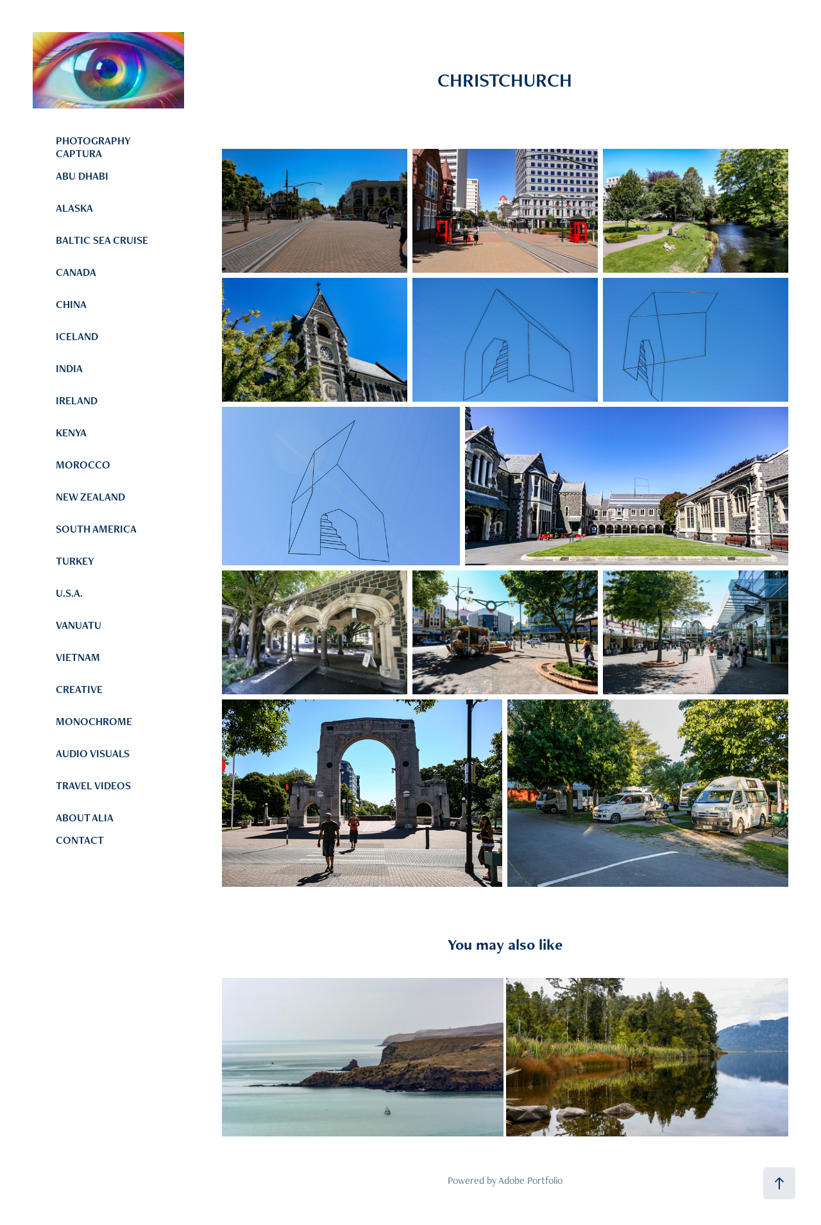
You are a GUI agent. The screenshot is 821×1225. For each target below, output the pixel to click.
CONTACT (80, 840)
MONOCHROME (94, 721)
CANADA (76, 272)
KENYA (71, 432)
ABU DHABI (82, 176)
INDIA (69, 368)
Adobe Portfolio (530, 1180)
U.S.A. (69, 593)
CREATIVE (79, 689)
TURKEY (75, 561)
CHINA (71, 304)
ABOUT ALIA (85, 817)
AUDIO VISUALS (93, 753)
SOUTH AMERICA (96, 529)
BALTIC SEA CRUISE (102, 240)
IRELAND (76, 400)
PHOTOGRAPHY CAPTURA (93, 146)
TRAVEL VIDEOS (93, 785)
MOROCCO (83, 465)
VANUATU (78, 625)
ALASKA (74, 208)
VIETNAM (78, 657)
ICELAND (77, 336)
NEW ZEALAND (90, 497)
